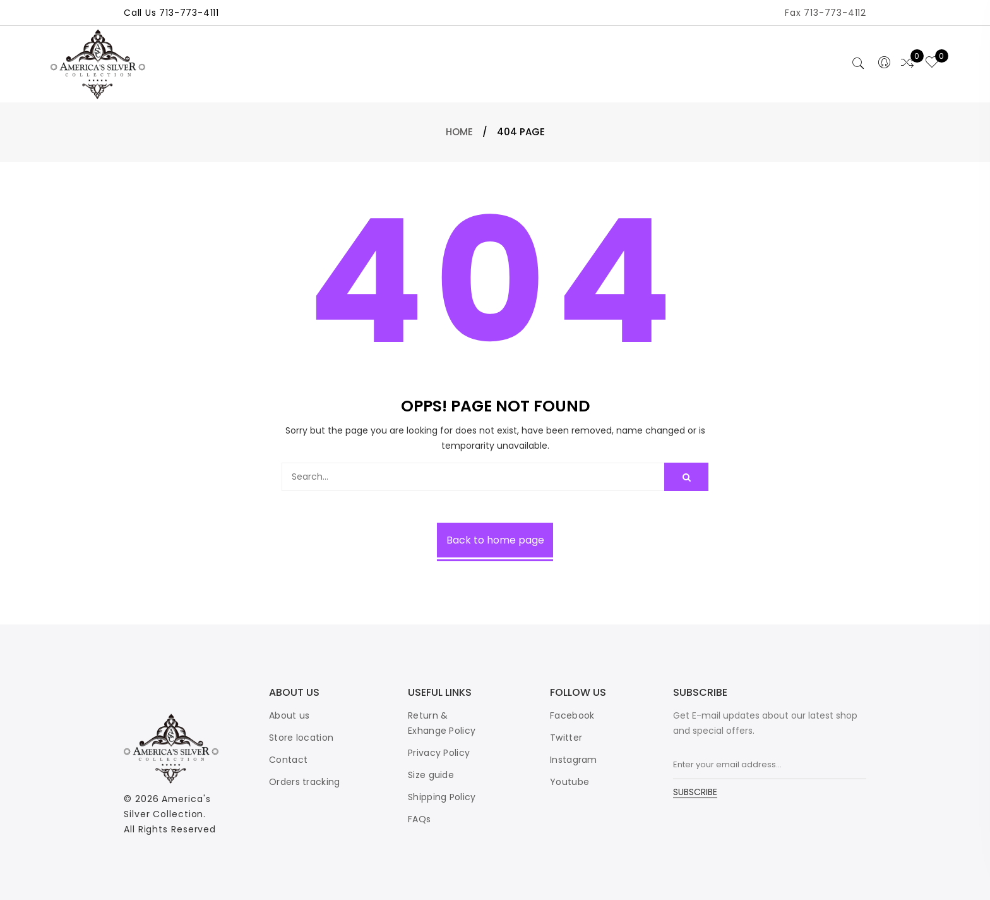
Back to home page (495, 540)
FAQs (419, 819)
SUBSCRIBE (695, 793)
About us (289, 715)
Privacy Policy (439, 752)
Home (459, 131)
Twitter (566, 737)
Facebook (572, 715)
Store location (301, 737)
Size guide (431, 775)
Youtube (569, 781)
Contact (288, 759)
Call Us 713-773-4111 (171, 12)
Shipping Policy (442, 797)
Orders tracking (304, 781)
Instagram (573, 759)
